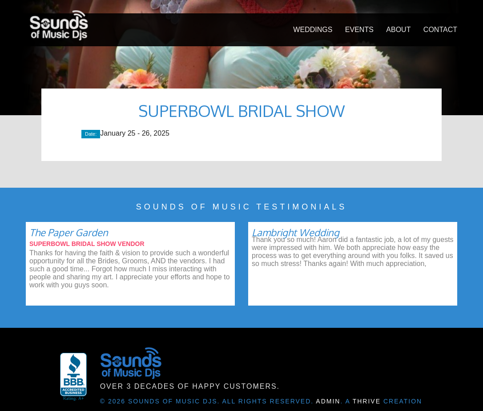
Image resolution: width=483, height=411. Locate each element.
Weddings (312, 29)
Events (359, 29)
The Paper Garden (68, 232)
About (398, 29)
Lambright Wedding (295, 232)
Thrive (367, 401)
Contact (440, 29)
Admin (328, 401)
